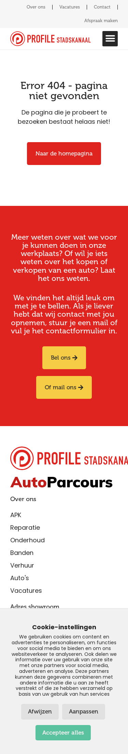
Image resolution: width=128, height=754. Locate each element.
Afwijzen (40, 711)
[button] (110, 38)
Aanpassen (83, 711)
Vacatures (69, 7)
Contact (102, 7)
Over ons (36, 7)
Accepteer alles (63, 732)
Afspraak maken (101, 20)
